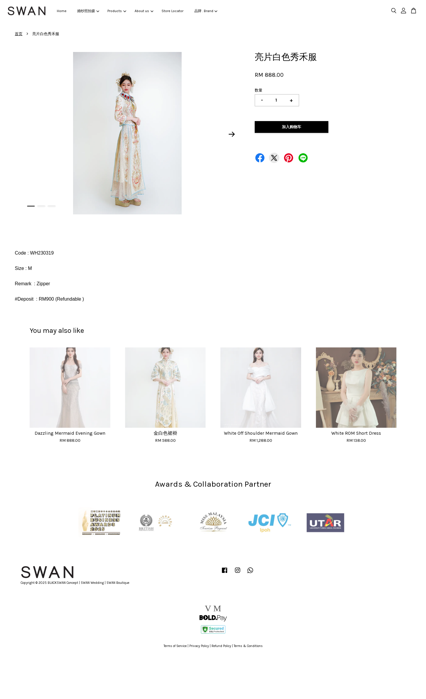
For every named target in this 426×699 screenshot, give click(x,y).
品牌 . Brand (205, 11)
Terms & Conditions (248, 646)
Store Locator (172, 11)
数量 (258, 90)
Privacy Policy (199, 646)
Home (62, 11)
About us (144, 11)
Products (116, 11)
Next (232, 134)
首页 (18, 34)
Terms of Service (175, 646)
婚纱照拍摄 (88, 11)
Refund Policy (221, 646)
